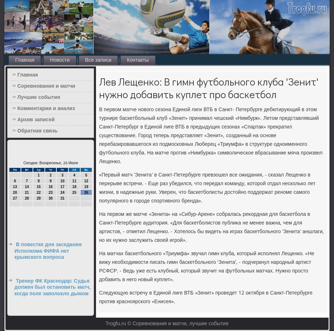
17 (62, 187)
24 (62, 193)
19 (86, 187)
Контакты (138, 60)
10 (62, 181)
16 (50, 187)
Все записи (98, 60)
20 (15, 193)
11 (74, 181)
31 (62, 198)
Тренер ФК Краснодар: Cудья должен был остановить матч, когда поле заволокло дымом (52, 287)
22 (39, 193)
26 (86, 193)
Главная (24, 60)
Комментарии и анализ (46, 108)
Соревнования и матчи (46, 86)
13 (15, 187)
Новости (59, 60)
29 (39, 198)
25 (74, 193)
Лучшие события (38, 97)
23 (50, 193)
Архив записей (36, 120)
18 (74, 187)
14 (27, 187)
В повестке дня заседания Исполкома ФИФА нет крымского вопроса (48, 251)
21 (27, 193)
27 (15, 198)
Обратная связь (37, 131)
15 (39, 187)
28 (27, 198)
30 (50, 198)
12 (86, 181)
